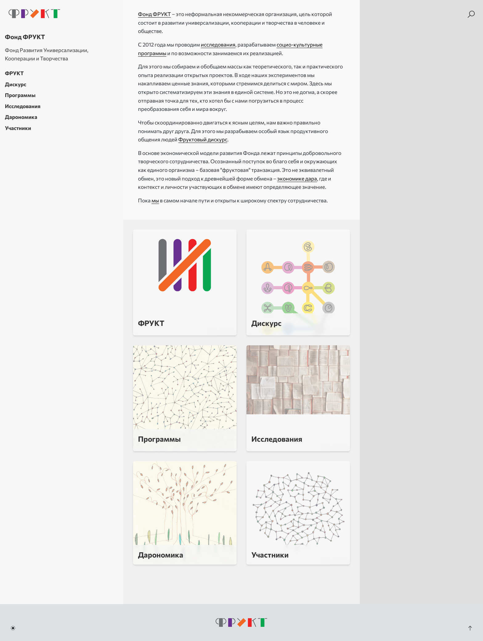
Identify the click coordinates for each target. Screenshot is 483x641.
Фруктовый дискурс (202, 139)
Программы (20, 95)
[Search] (471, 14)
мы (155, 200)
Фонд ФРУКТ (154, 14)
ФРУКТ (14, 73)
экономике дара (297, 178)
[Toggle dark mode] (13, 628)
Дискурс (15, 84)
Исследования (22, 106)
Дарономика (21, 117)
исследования (218, 44)
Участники (18, 128)
